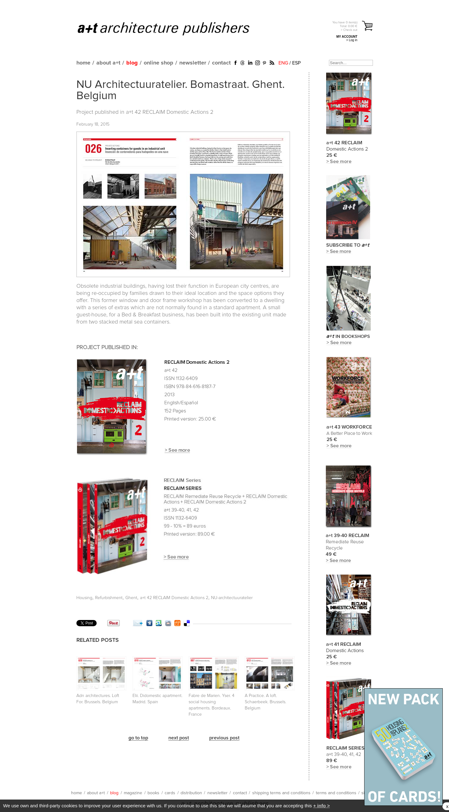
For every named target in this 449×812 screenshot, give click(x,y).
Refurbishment (109, 598)
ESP (296, 62)
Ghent (131, 598)
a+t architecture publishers (171, 28)
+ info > (321, 805)
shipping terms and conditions (281, 793)
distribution (191, 793)
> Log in (351, 40)
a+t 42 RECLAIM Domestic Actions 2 (169, 112)
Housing (84, 598)
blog (132, 63)
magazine (133, 793)
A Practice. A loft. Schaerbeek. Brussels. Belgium (265, 702)
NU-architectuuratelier (232, 598)
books (153, 793)
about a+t (108, 63)
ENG (283, 62)
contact (221, 63)
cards (170, 793)
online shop (158, 63)
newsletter (192, 63)
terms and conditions (336, 793)
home (83, 63)
